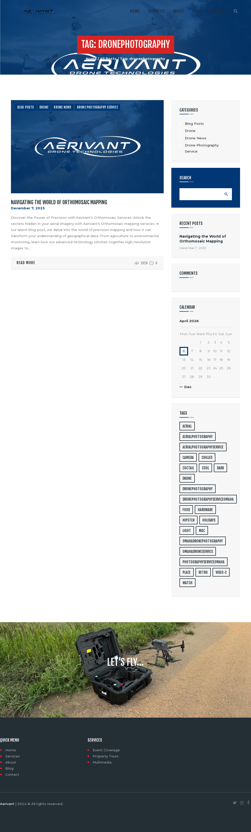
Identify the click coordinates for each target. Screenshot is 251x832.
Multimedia (102, 762)
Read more (26, 262)
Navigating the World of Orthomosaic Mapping (59, 202)
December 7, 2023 (28, 208)
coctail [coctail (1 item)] (188, 468)
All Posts (108, 59)
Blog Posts (25, 107)
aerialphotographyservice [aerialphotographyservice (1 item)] (203, 447)
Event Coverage (106, 750)
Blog (9, 768)
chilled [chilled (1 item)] (207, 457)
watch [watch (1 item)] (187, 583)
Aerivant (7, 804)
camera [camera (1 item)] (188, 457)
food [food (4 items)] (186, 510)
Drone (43, 107)
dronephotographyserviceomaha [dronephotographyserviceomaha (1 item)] (208, 499)
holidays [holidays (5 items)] (208, 520)
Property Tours (106, 756)
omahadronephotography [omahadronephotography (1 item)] (203, 541)
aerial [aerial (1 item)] (187, 426)
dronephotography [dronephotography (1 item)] (198, 489)
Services (12, 756)
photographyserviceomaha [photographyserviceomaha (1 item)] (204, 562)
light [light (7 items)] (187, 530)
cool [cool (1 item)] (205, 468)
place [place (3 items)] (187, 572)
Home (91, 59)
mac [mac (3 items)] (202, 530)
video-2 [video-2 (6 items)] (221, 572)
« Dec (186, 387)
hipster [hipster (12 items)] (188, 520)
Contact (12, 774)
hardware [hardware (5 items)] (205, 510)
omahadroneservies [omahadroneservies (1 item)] (198, 551)
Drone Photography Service (97, 107)
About (10, 762)
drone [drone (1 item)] (187, 478)
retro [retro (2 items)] (203, 572)
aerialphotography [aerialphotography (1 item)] (198, 436)
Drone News (62, 107)
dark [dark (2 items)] (220, 468)
